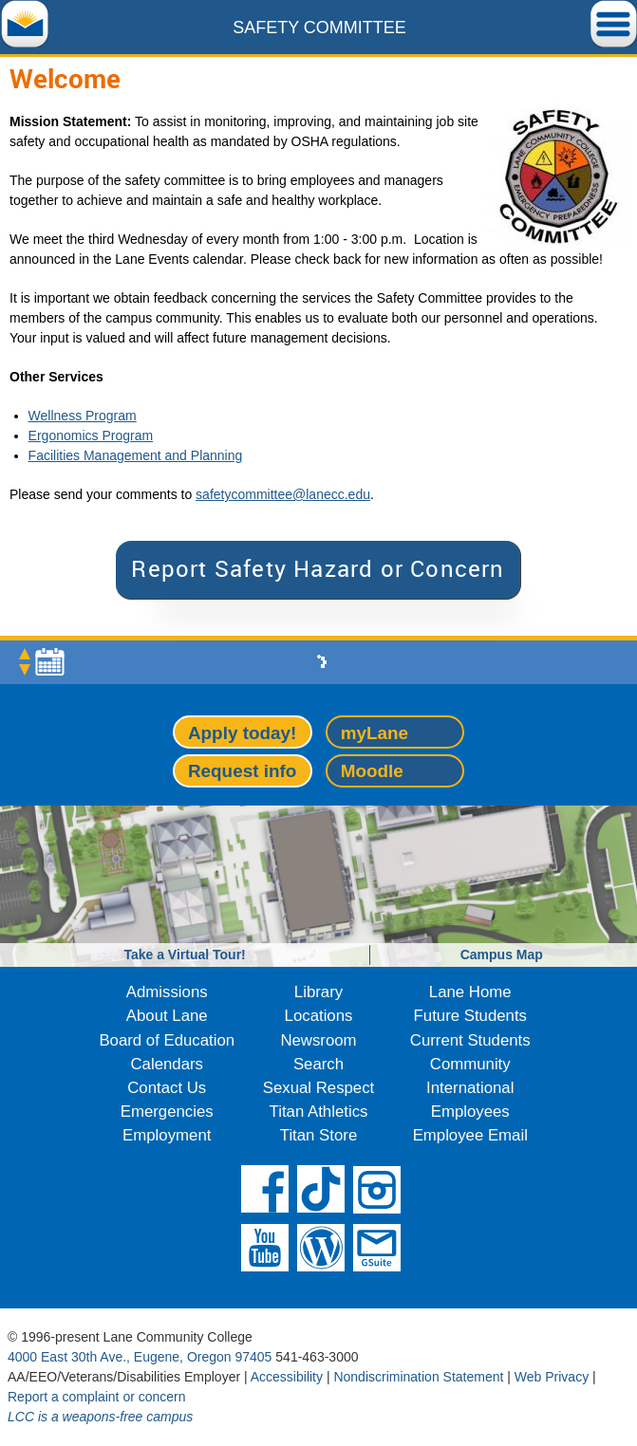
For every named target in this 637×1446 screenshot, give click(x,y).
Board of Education (166, 1040)
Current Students (470, 1040)
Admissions (167, 992)
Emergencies (167, 1112)
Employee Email (470, 1135)
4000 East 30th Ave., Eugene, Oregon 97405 (140, 1356)
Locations (319, 1016)
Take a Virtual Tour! (184, 954)
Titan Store (318, 1135)
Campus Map (501, 954)
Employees (470, 1112)
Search (318, 1064)
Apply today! (242, 733)
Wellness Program (82, 415)
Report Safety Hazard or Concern (317, 569)
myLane (374, 733)
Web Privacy (552, 1376)
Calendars (167, 1064)
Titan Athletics (319, 1112)
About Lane (167, 1016)
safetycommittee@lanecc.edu (283, 494)
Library (318, 992)
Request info (242, 771)
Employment (166, 1135)
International (470, 1088)
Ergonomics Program (91, 435)
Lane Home (470, 992)
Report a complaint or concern (97, 1396)
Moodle (372, 771)
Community (470, 1064)
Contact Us (166, 1088)
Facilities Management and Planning (135, 455)
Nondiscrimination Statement (418, 1376)
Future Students (470, 1016)
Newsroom (318, 1040)
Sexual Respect (319, 1088)
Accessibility (287, 1376)
